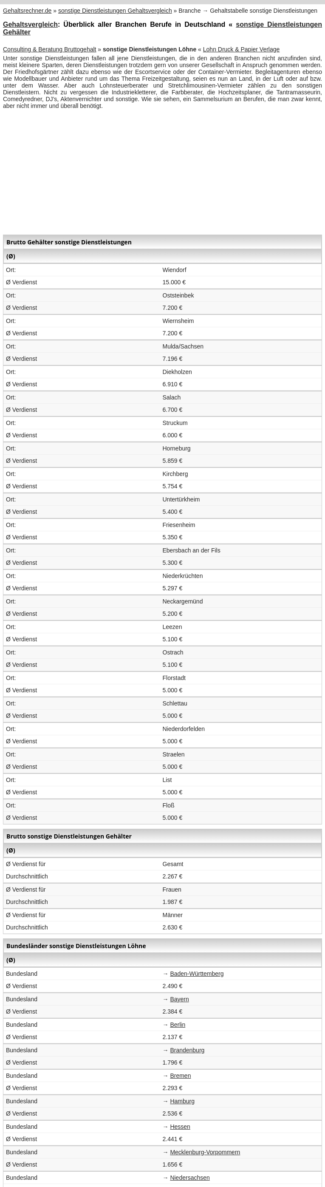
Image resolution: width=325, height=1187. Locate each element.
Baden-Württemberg (196, 973)
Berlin (177, 1024)
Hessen (180, 1126)
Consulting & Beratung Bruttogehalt (49, 49)
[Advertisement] (162, 170)
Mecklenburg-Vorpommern (205, 1152)
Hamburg (182, 1101)
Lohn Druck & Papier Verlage (241, 49)
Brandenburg (187, 1050)
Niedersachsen (189, 1177)
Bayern (179, 999)
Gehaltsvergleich (30, 24)
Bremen (180, 1075)
